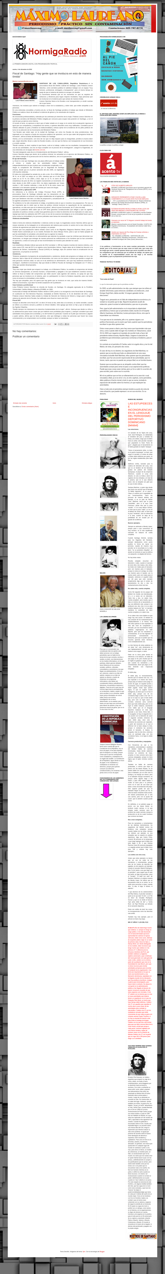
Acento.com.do (39, 150)
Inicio (54, 403)
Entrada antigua (87, 403)
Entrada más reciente (20, 403)
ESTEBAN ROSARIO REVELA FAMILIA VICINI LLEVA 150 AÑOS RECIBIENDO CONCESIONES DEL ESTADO (130, 209)
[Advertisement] (53, 395)
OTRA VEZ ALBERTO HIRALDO (121, 185)
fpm (84, 1251)
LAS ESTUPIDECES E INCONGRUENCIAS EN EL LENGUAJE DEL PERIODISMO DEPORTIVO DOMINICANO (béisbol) (140, 414)
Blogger (102, 1251)
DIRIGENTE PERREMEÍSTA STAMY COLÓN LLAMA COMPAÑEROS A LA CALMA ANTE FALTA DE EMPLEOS (130, 198)
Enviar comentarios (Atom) (30, 406)
